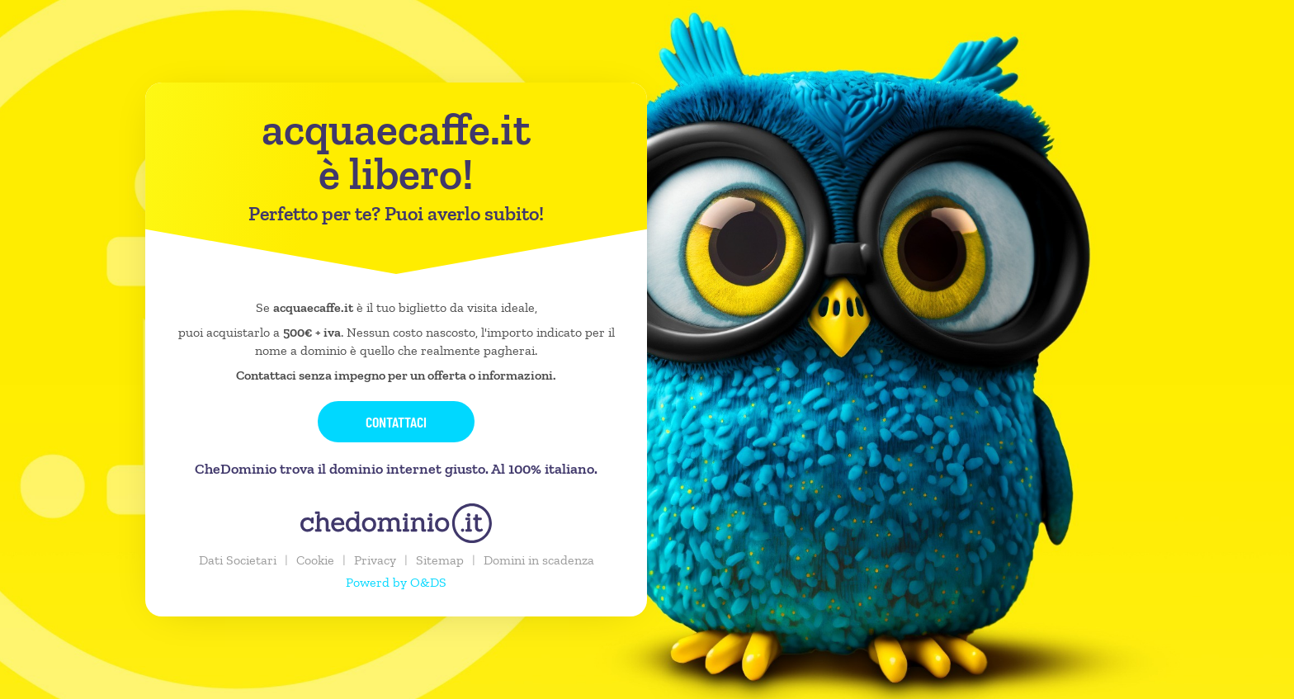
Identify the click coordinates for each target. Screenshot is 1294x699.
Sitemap (440, 560)
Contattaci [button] (396, 422)
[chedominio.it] (396, 523)
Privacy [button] (375, 560)
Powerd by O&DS (396, 582)
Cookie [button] (315, 560)
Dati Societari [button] (237, 560)
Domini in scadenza (539, 560)
